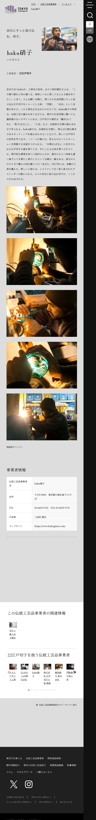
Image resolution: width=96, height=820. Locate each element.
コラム (9, 771)
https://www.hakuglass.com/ (50, 526)
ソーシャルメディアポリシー (19, 802)
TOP (33, 4)
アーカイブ (67, 4)
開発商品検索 (54, 758)
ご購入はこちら (44, 771)
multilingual (90, 39)
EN (89, 30)
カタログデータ (24, 771)
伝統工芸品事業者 (48, 4)
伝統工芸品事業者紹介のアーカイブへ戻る (58, 704)
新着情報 (71, 764)
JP (90, 24)
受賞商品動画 (56, 764)
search (90, 15)
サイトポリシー (46, 802)
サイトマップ (66, 802)
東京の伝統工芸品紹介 (35, 764)
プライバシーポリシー (41, 797)
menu (90, 5)
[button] (74, 672)
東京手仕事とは (14, 758)
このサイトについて (15, 797)
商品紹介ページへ (14, 447)
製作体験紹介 (13, 764)
